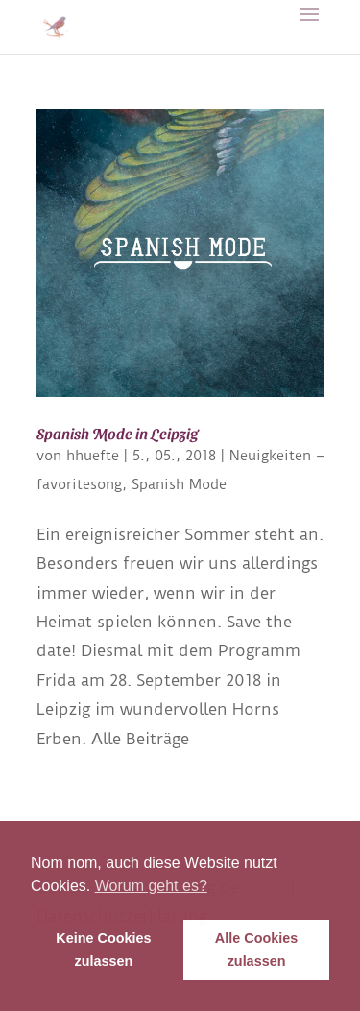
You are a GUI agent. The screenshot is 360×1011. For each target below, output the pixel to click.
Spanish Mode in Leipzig (117, 433)
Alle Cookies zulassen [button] (256, 949)
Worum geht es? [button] (151, 886)
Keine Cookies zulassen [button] (103, 949)
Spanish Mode (179, 484)
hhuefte (92, 455)
